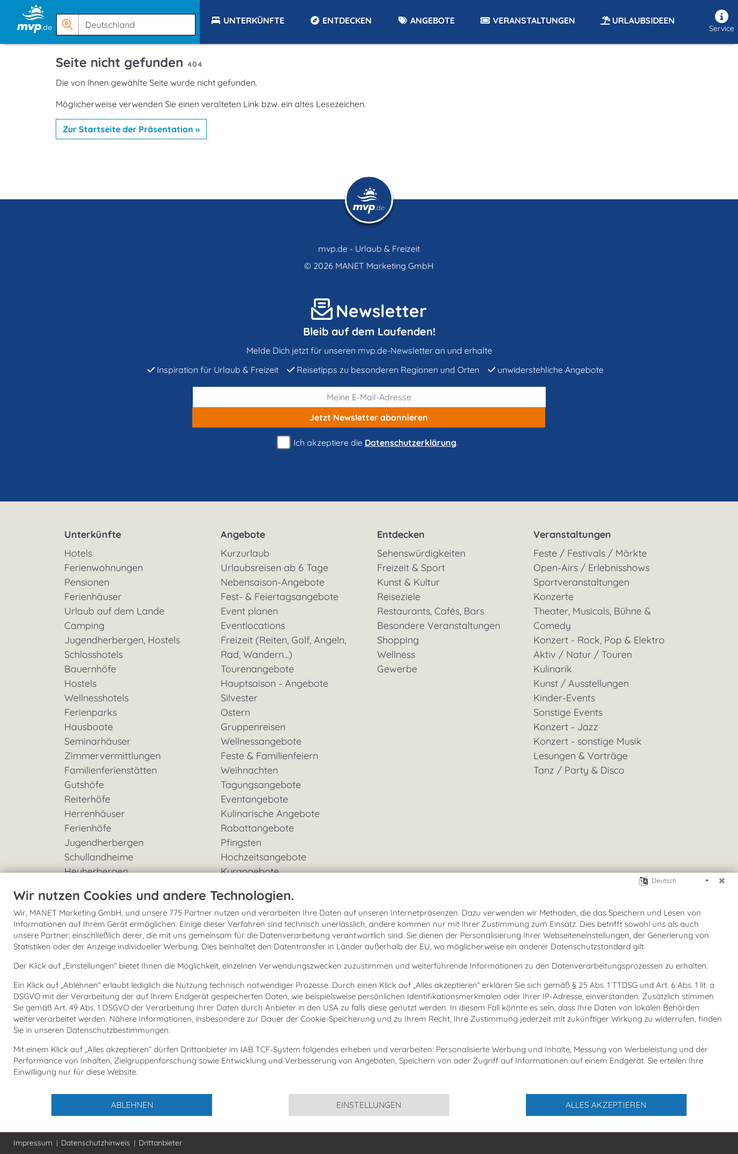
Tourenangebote (257, 669)
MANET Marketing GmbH (384, 265)
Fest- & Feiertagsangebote (279, 596)
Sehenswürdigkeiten (421, 553)
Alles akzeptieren (606, 1104)
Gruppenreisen (253, 727)
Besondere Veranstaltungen (438, 625)
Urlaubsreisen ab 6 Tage (274, 567)
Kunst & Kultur (408, 582)
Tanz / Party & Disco (578, 770)
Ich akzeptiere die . (369, 442)
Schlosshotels (93, 654)
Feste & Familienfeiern (269, 756)
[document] (369, 990)
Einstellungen (368, 1104)
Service (721, 21)
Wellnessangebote (261, 741)
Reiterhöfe (87, 799)
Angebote (243, 534)
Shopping (398, 640)
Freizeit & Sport (411, 567)
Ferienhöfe (87, 828)
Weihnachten (249, 770)
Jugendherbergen (104, 842)
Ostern (235, 712)
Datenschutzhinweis (95, 1143)
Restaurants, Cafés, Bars (430, 611)
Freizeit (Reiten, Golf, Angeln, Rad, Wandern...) (283, 647)
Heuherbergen (96, 871)
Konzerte (553, 596)
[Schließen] (722, 881)
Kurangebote (250, 871)
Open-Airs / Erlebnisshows (591, 567)
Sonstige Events (568, 712)
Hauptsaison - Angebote (274, 683)
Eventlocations (253, 625)
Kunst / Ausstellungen (581, 683)
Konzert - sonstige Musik (587, 741)
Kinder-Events (564, 698)
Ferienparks (90, 712)
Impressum (32, 1143)
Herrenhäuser (94, 813)
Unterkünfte (92, 534)
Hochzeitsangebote (263, 857)
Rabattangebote (257, 828)
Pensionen (86, 582)
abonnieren (369, 417)
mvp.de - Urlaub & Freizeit (369, 248)
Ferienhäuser (93, 596)
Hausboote (88, 727)
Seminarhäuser (97, 741)
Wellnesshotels (96, 698)
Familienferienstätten (110, 770)
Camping (84, 625)
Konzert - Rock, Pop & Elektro (599, 640)
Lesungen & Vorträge (580, 756)
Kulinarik (552, 669)
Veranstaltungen (572, 534)
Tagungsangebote (261, 784)
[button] (128, 20)
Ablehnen (132, 1104)
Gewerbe (397, 669)
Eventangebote (254, 799)
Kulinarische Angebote (270, 813)
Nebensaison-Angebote (273, 582)
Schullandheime (98, 857)
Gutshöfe (84, 784)
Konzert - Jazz (565, 727)
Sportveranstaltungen (581, 582)
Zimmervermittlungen (112, 756)
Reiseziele (398, 596)
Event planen (249, 611)
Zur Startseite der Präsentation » (131, 129)
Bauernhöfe (90, 669)
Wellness (396, 654)
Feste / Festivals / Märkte (590, 553)
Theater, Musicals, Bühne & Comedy (592, 618)
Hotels (78, 553)
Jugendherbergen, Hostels (122, 640)
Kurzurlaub (245, 553)
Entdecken (401, 534)
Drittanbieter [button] (160, 1143)
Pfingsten (241, 842)
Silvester (239, 698)
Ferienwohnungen (103, 567)
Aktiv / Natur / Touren (582, 654)
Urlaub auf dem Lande (114, 611)
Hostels (80, 683)
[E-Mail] (369, 397)
